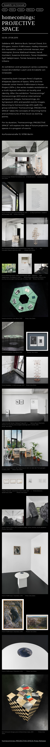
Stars (4, 9)
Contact (39, 9)
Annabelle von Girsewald (14, 5)
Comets (21, 9)
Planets (12, 9)
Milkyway (30, 9)
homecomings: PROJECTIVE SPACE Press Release (24, 741)
